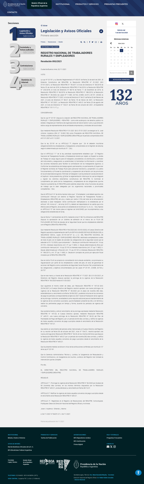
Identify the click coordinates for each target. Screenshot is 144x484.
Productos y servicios (87, 4)
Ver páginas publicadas (50, 47)
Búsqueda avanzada (121, 79)
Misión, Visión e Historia (16, 438)
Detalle (60, 42)
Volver (44, 25)
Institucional (63, 4)
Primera (43, 42)
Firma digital (78, 444)
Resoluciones (52, 42)
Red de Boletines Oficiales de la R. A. (21, 447)
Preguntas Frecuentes (116, 4)
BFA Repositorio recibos (82, 438)
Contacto (12, 12)
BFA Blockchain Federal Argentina (20, 450)
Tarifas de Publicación (49, 438)
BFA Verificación (79, 441)
